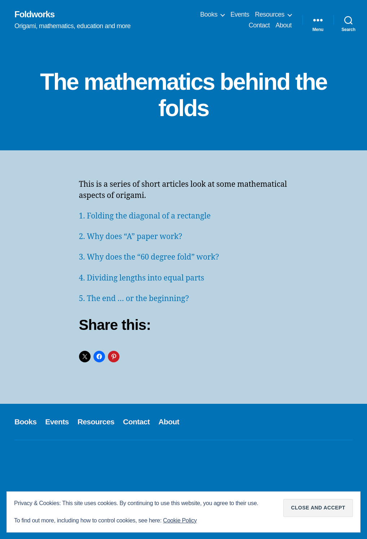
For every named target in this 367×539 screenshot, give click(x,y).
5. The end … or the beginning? (134, 299)
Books (209, 14)
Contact (259, 25)
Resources (269, 14)
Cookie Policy (180, 520)
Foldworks (34, 14)
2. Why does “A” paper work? (130, 237)
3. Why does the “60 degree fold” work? (149, 257)
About (283, 25)
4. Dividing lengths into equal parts (141, 278)
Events (239, 14)
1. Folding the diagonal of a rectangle (145, 216)
